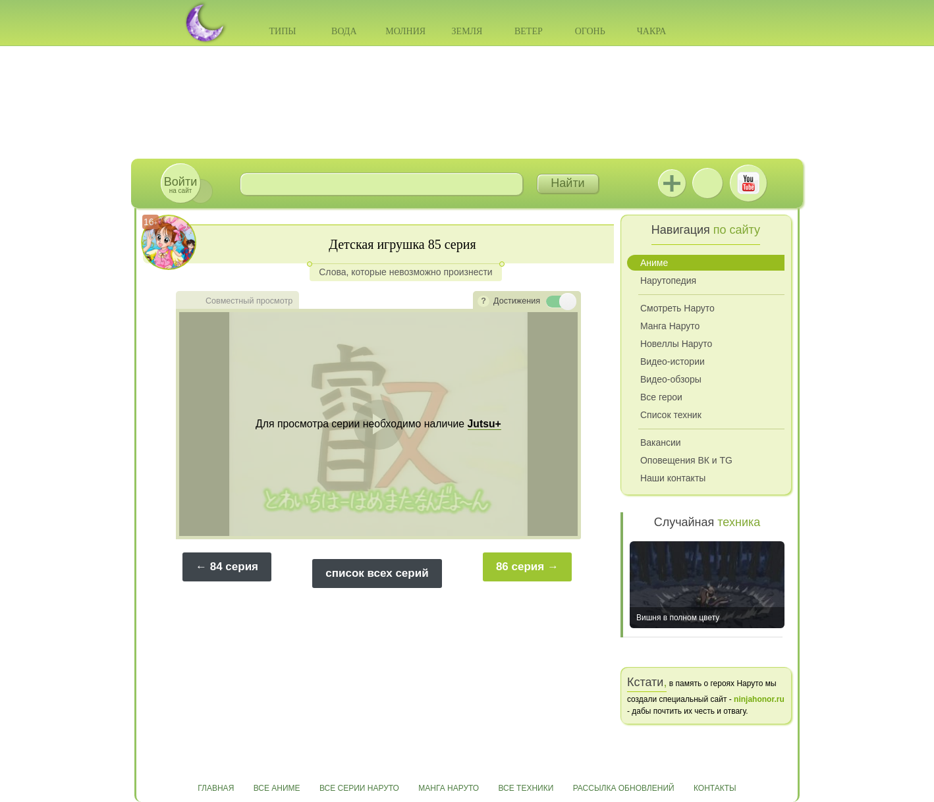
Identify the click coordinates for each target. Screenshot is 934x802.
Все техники (525, 788)
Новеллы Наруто (676, 343)
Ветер (528, 31)
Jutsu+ (672, 183)
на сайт (180, 184)
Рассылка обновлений (623, 788)
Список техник (670, 415)
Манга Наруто (670, 326)
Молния (405, 31)
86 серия (520, 566)
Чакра (652, 31)
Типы (282, 31)
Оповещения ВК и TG (686, 460)
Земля (467, 31)
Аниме (654, 262)
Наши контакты (672, 478)
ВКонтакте (707, 183)
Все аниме (277, 788)
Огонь (590, 31)
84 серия (234, 566)
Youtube (748, 183)
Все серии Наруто (359, 788)
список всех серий (376, 573)
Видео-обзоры (670, 379)
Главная (216, 788)
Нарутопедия (668, 280)
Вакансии (660, 442)
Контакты (715, 788)
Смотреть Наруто (677, 308)
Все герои (661, 397)
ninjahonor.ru (759, 699)
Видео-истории (672, 361)
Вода (343, 31)
